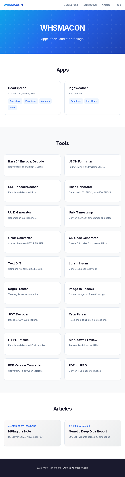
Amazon (45, 101)
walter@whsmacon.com (75, 467)
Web (12, 107)
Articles (106, 4)
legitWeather (90, 4)
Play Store (30, 101)
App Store (15, 101)
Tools (118, 4)
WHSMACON (13, 5)
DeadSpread (71, 4)
